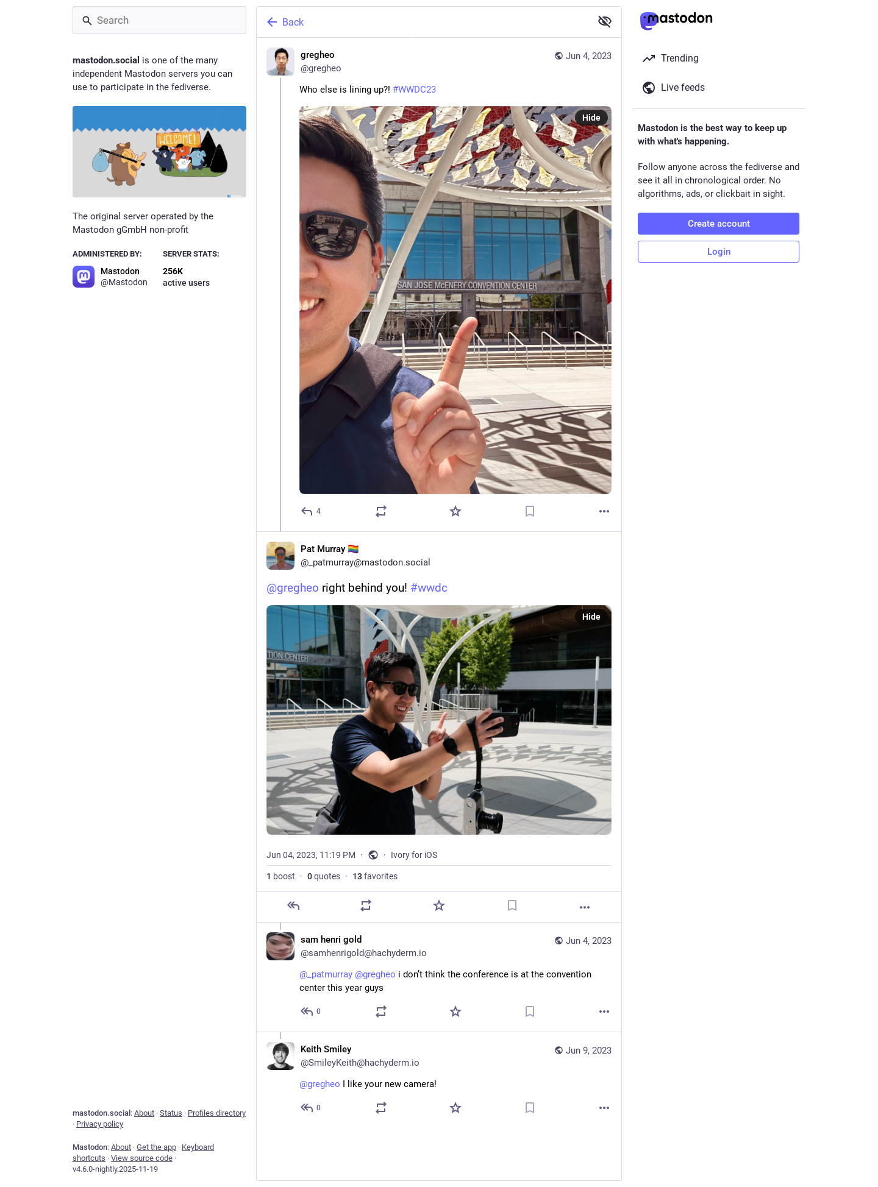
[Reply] (311, 511)
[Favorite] (455, 511)
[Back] (422, 22)
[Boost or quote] (381, 511)
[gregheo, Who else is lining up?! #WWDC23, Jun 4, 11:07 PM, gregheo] (439, 284)
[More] (604, 511)
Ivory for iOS (414, 855)
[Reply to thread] (311, 1011)
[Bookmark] (530, 511)
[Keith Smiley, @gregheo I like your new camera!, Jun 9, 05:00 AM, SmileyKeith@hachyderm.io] (439, 1080)
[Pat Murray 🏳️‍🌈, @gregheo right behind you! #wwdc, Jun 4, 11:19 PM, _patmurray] (439, 727)
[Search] (159, 20)
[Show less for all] (604, 21)
